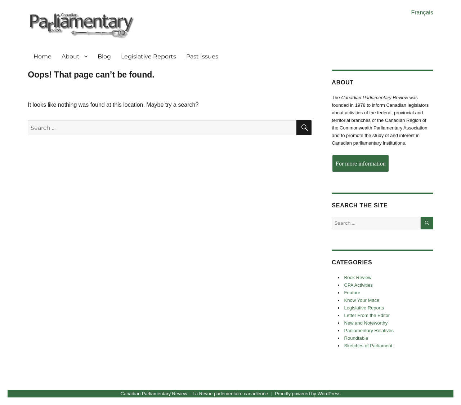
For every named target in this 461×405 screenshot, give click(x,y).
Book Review (358, 277)
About (71, 56)
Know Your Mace (362, 300)
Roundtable (356, 338)
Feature (352, 292)
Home (42, 56)
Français (422, 12)
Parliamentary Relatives (369, 330)
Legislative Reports (148, 56)
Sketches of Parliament (368, 345)
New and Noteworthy (366, 323)
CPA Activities (358, 285)
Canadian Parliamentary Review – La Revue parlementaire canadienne (194, 393)
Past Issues (202, 56)
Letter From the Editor (367, 315)
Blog (104, 56)
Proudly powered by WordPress (308, 393)
